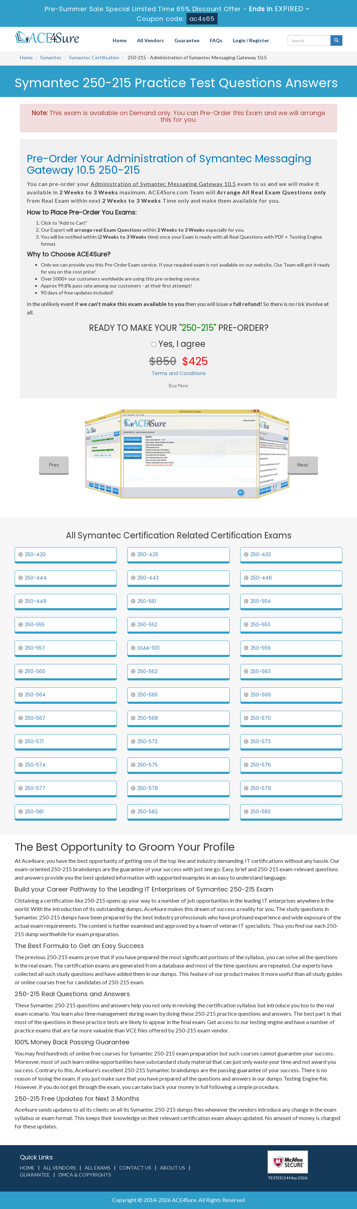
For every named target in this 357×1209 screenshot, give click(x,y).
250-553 (260, 624)
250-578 (147, 788)
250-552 (147, 624)
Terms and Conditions (179, 373)
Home (120, 40)
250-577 (35, 788)
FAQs (216, 40)
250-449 (35, 601)
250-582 (147, 811)
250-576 (260, 764)
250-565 (147, 694)
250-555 (35, 624)
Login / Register (251, 40)
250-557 (35, 647)
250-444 (36, 577)
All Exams (98, 1168)
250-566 (260, 694)
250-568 (147, 718)
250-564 (35, 694)
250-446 (261, 577)
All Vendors (150, 40)
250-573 (260, 741)
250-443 (148, 577)
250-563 (260, 671)
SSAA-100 (148, 647)
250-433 (260, 554)
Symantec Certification (94, 57)
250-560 (35, 671)
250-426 (147, 554)
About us (172, 1168)
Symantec (51, 57)
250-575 (147, 764)
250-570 (260, 718)
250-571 (34, 741)
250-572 (147, 741)
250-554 (260, 601)
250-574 (35, 764)
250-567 (35, 718)
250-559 (260, 647)
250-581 (34, 811)
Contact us (135, 1168)
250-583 (260, 811)
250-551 (146, 601)
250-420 (35, 554)
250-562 (147, 671)
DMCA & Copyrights (85, 1175)
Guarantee (186, 40)
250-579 (260, 788)
